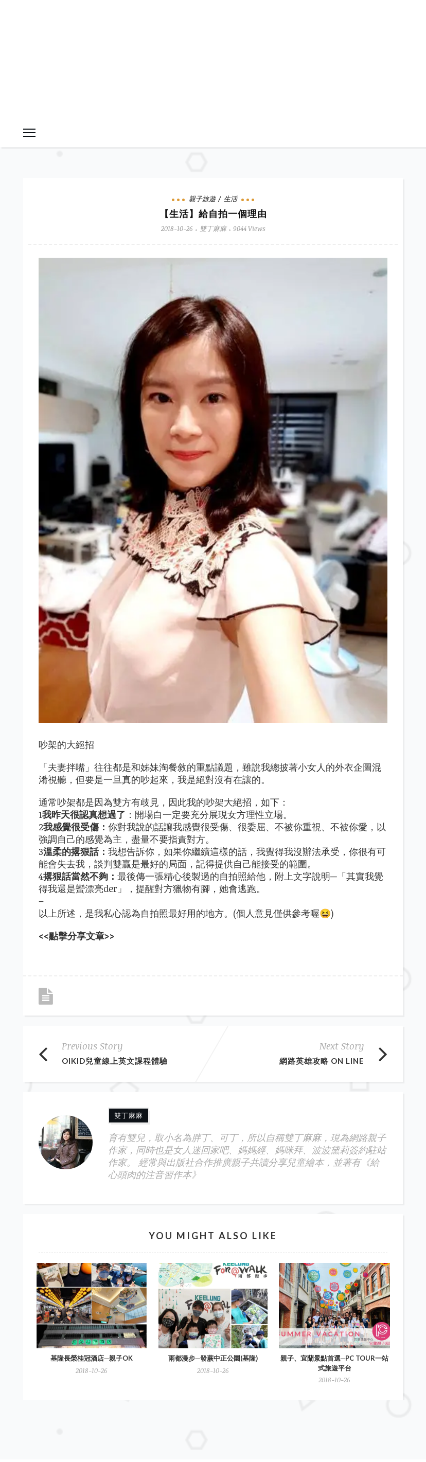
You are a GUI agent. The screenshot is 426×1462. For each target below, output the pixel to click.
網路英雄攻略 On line (321, 1060)
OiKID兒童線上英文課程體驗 (115, 1060)
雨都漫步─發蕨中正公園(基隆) (212, 1358)
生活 (230, 198)
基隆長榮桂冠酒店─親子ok (91, 1358)
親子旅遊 (202, 198)
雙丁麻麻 (213, 228)
